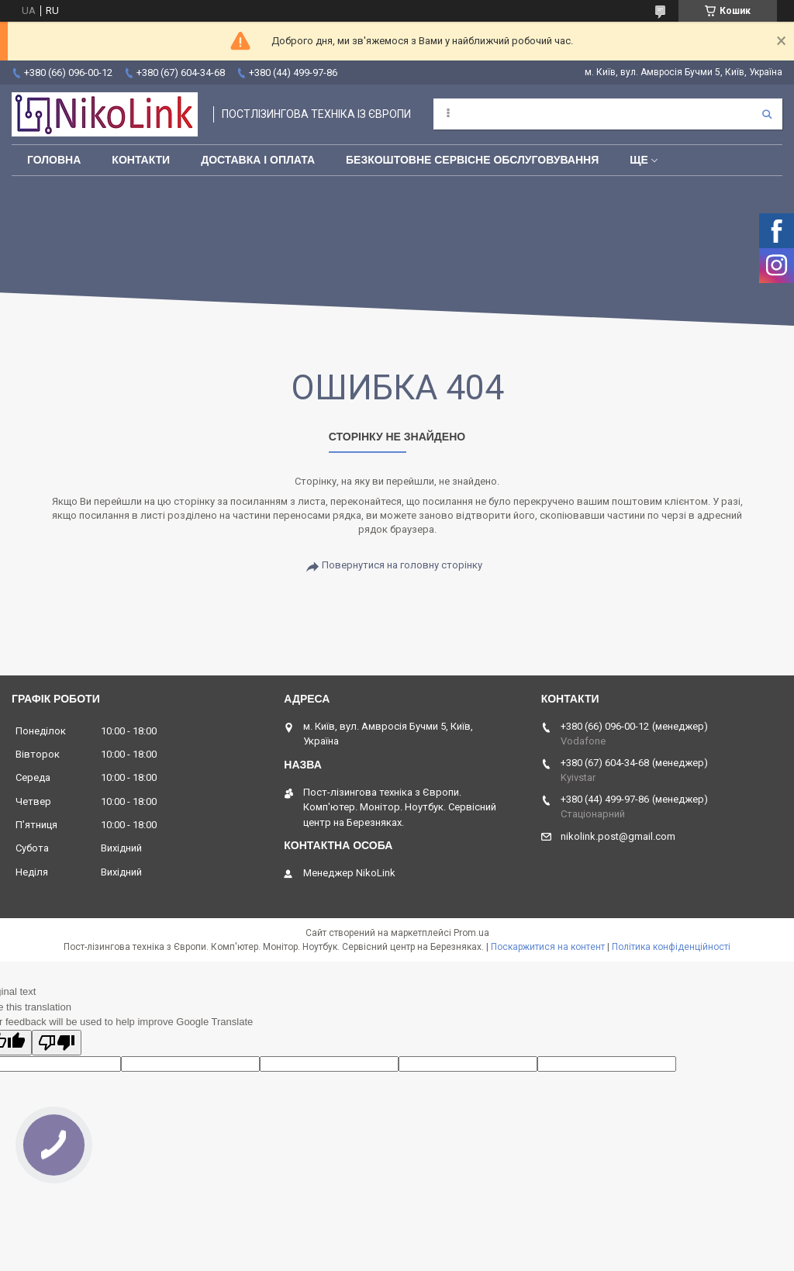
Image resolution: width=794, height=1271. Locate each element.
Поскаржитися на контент (548, 946)
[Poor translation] (56, 1042)
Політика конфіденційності (671, 946)
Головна (54, 160)
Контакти (141, 160)
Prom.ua (471, 932)
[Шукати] (766, 114)
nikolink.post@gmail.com (618, 836)
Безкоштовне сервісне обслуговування (472, 160)
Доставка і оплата (258, 160)
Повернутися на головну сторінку (402, 565)
